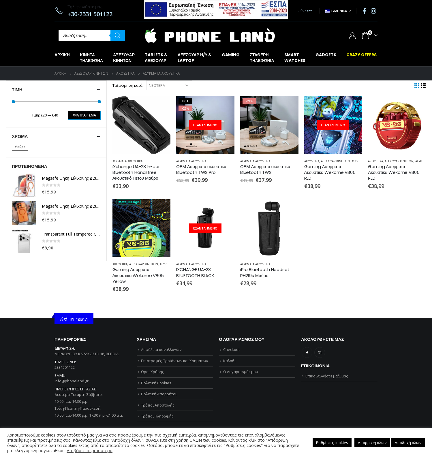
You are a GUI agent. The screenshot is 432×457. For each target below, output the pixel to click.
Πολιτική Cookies (156, 382)
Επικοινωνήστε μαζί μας (326, 376)
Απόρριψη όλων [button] (372, 442)
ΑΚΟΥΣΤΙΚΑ (311, 161)
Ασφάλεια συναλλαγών (161, 349)
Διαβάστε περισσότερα (89, 450)
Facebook (307, 352)
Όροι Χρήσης (152, 371)
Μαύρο (19, 146)
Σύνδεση (305, 11)
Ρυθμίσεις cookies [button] (332, 442)
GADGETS (325, 55)
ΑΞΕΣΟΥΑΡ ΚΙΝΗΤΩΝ (335, 161)
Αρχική (62, 55)
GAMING (231, 55)
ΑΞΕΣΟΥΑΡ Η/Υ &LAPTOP (195, 57)
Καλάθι (229, 360)
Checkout (231, 349)
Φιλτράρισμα (84, 115)
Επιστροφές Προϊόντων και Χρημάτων (174, 360)
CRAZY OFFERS (361, 55)
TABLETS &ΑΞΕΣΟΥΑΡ (156, 57)
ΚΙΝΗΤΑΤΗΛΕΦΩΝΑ (91, 57)
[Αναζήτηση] (117, 35)
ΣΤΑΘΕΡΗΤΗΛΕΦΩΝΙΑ (262, 57)
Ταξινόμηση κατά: (127, 85)
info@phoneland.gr (72, 380)
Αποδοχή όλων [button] (408, 442)
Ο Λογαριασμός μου (240, 371)
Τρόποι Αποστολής (157, 405)
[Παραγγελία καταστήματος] (169, 85)
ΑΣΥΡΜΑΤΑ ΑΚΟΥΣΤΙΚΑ (127, 161)
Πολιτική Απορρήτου (159, 393)
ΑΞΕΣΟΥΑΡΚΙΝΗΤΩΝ (124, 57)
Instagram (319, 352)
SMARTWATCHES (294, 57)
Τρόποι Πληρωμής (157, 416)
